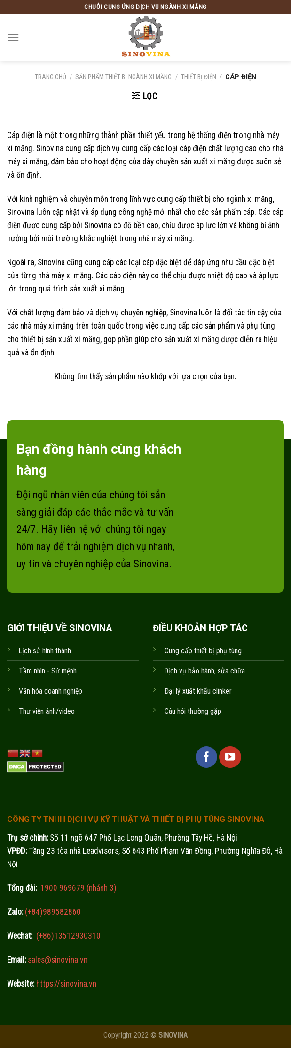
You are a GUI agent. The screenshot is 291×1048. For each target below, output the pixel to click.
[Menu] (13, 37)
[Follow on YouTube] (230, 757)
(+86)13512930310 (68, 936)
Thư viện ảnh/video (47, 711)
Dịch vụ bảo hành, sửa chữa (205, 670)
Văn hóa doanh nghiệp (50, 691)
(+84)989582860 (52, 912)
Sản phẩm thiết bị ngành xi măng (123, 77)
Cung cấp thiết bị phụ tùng (203, 650)
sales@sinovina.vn (56, 959)
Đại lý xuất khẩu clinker (198, 691)
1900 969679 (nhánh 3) (78, 888)
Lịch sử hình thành (45, 650)
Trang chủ (50, 77)
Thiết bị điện (198, 77)
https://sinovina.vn (65, 983)
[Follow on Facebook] (206, 757)
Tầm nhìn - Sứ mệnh (48, 670)
